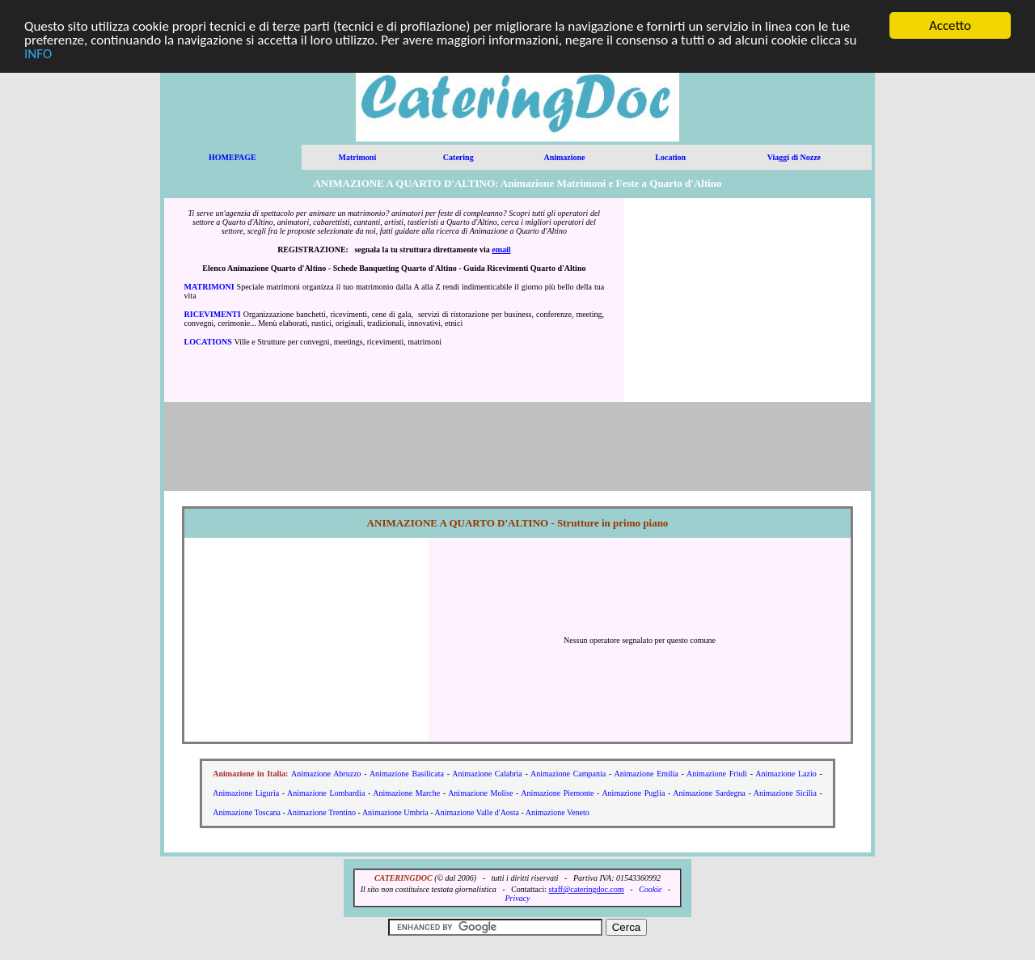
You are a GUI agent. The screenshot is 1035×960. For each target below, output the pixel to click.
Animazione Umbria (395, 812)
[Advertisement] (748, 300)
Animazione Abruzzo (326, 773)
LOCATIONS (208, 341)
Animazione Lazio (785, 773)
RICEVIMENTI (212, 314)
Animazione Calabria (487, 773)
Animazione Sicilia (785, 793)
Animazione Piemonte (557, 793)
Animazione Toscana (247, 812)
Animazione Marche (406, 793)
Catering (458, 157)
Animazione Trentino (321, 812)
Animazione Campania (568, 773)
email (501, 249)
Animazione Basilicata (407, 773)
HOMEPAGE (232, 157)
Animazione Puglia (633, 793)
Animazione (564, 157)
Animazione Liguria (246, 793)
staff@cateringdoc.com (586, 889)
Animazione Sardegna (709, 793)
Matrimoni (358, 157)
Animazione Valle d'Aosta (477, 812)
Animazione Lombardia (326, 793)
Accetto (950, 25)
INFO (38, 52)
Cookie (650, 889)
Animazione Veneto (557, 812)
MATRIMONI (209, 286)
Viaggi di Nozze (794, 157)
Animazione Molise (480, 793)
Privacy (517, 898)
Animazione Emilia (646, 773)
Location (670, 157)
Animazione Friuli (716, 773)
